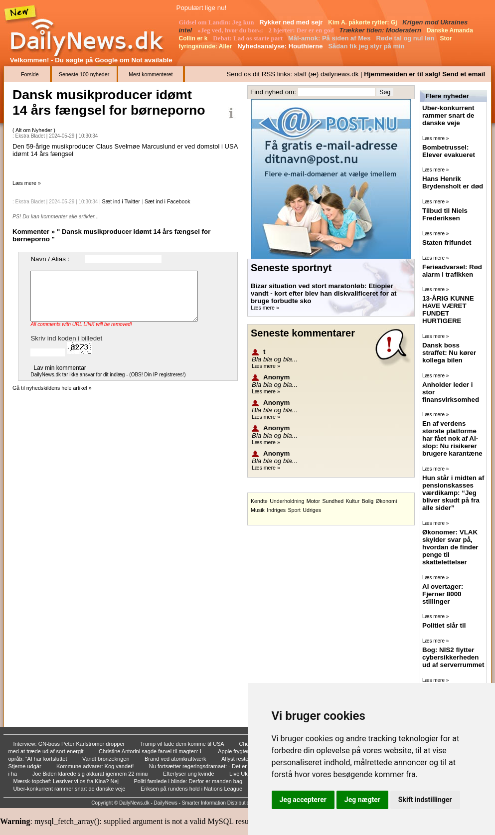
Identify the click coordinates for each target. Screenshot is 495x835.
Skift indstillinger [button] (425, 800)
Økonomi (386, 501)
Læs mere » (26, 183)
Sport (294, 510)
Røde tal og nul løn (406, 38)
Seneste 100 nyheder (84, 74)
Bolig (368, 501)
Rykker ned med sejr (292, 22)
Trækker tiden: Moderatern (381, 30)
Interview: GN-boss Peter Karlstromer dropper (70, 744)
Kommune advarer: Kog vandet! (95, 766)
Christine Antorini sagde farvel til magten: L (151, 751)
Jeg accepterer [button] (303, 800)
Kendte (259, 501)
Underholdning (287, 501)
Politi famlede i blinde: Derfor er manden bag (189, 781)
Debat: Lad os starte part (248, 38)
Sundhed (332, 501)
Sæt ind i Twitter (121, 201)
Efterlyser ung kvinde (189, 774)
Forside (30, 74)
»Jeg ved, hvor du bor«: (231, 30)
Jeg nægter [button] (362, 800)
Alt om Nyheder (34, 130)
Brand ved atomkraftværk (176, 759)
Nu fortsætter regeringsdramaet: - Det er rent (204, 766)
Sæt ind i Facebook (167, 201)
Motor (313, 501)
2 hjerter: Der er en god (301, 30)
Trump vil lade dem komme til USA (182, 744)
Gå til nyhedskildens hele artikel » (52, 388)
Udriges (312, 510)
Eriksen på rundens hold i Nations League (192, 789)
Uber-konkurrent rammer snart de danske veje (70, 789)
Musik (258, 510)
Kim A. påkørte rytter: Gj (363, 22)
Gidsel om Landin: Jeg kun (217, 22)
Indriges (276, 510)
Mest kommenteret (150, 74)
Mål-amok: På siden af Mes (330, 38)
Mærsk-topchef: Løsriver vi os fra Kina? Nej (67, 781)
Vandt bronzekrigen (106, 759)
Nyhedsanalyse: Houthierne (281, 46)
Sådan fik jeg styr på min (367, 46)
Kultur (352, 501)
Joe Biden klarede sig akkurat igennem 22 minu (91, 774)
